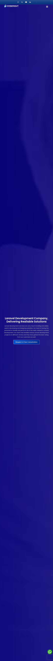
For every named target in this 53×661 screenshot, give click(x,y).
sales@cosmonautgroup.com (26, 2)
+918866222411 (22, 2)
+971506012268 (18, 2)
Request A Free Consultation (26, 342)
